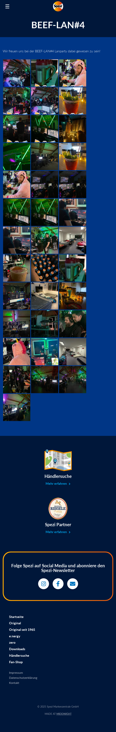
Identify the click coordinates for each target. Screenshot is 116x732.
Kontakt (14, 682)
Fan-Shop (16, 662)
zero (12, 642)
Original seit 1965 (22, 630)
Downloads (17, 649)
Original (15, 623)
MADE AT (58, 713)
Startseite (16, 617)
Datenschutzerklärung (23, 677)
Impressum (16, 672)
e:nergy (14, 636)
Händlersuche (19, 655)
